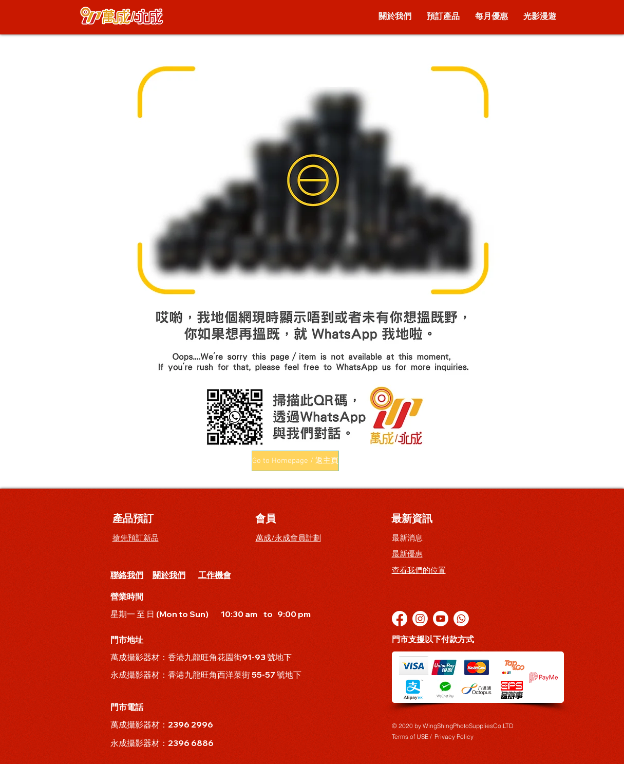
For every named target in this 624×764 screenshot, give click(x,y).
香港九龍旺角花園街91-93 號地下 (230, 657)
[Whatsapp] (461, 618)
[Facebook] (399, 618)
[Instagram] (420, 618)
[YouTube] (440, 618)
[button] (295, 461)
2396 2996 (190, 724)
